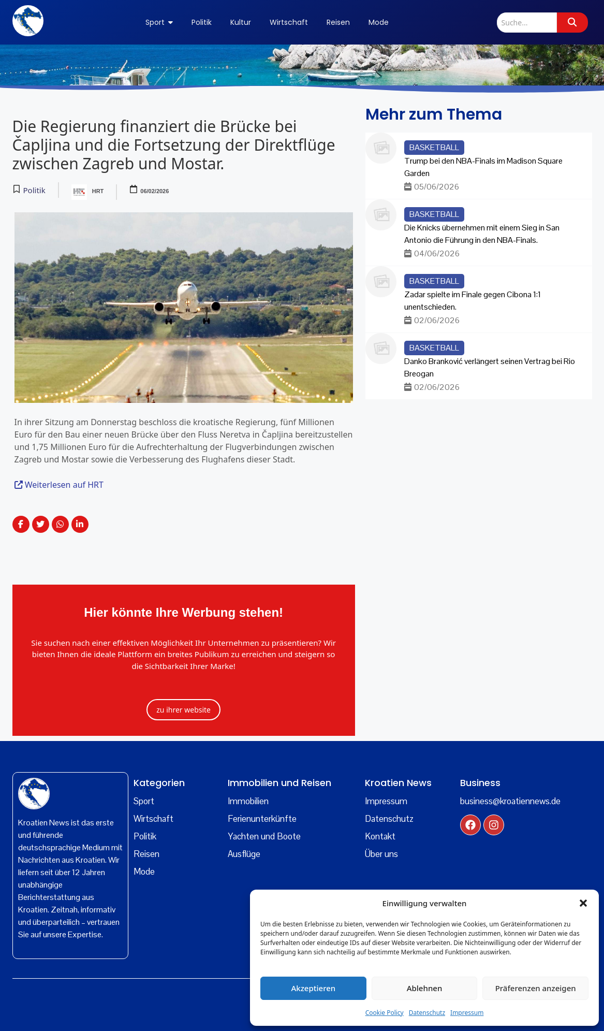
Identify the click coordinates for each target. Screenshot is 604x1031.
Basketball (434, 147)
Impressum (466, 1012)
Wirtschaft (153, 818)
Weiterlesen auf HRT (59, 484)
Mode (144, 871)
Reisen (146, 854)
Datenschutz (427, 1012)
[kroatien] (34, 793)
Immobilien (248, 801)
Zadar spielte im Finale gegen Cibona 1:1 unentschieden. (472, 300)
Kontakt (380, 836)
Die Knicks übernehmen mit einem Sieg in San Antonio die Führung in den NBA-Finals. (481, 233)
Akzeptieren (313, 988)
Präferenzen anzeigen (535, 988)
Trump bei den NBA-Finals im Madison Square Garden (483, 167)
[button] (583, 903)
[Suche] (527, 22)
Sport (144, 801)
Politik (145, 836)
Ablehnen (425, 988)
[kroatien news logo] (27, 20)
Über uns (381, 854)
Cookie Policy (384, 1012)
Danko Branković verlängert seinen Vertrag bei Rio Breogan (489, 367)
